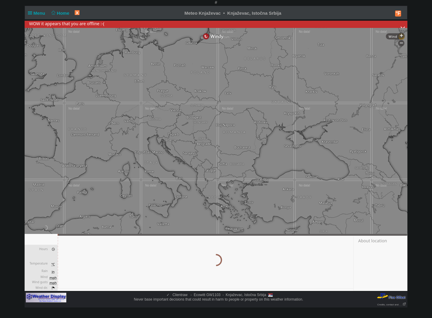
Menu (38, 13)
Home (60, 13)
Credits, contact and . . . (391, 304)
